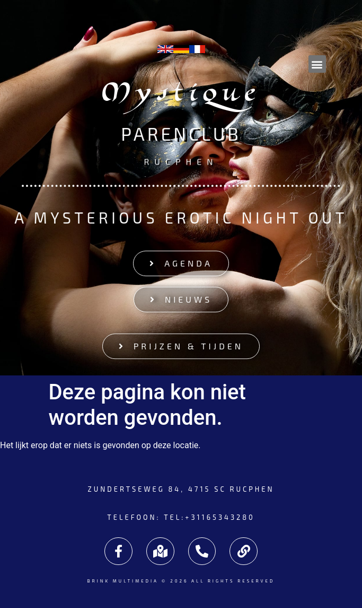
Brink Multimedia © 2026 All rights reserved (181, 581)
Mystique (181, 95)
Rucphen (181, 161)
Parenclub (181, 134)
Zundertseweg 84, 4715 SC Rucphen (180, 489)
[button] (317, 64)
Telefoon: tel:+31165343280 (180, 517)
